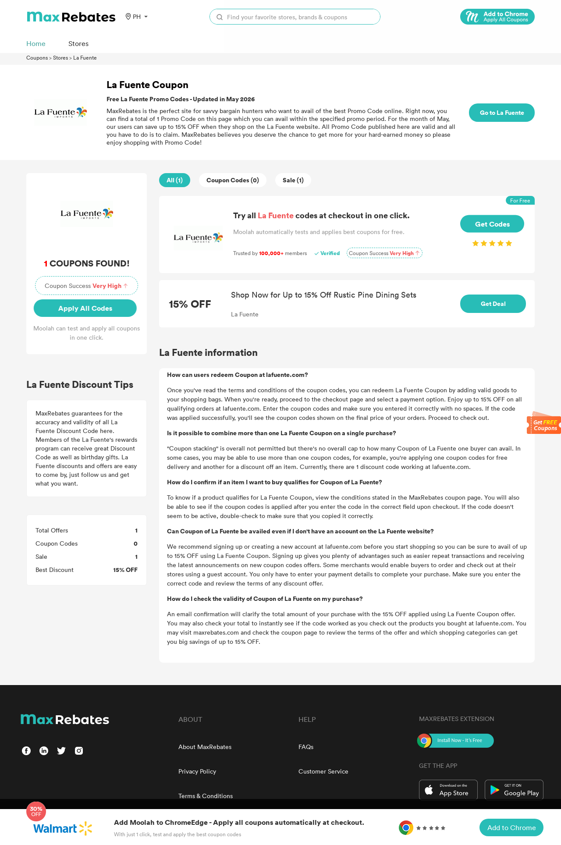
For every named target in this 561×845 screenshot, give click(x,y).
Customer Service (323, 771)
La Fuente (85, 57)
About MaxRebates (204, 746)
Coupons (37, 57)
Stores (60, 57)
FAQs (305, 746)
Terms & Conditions (205, 796)
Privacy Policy (197, 771)
